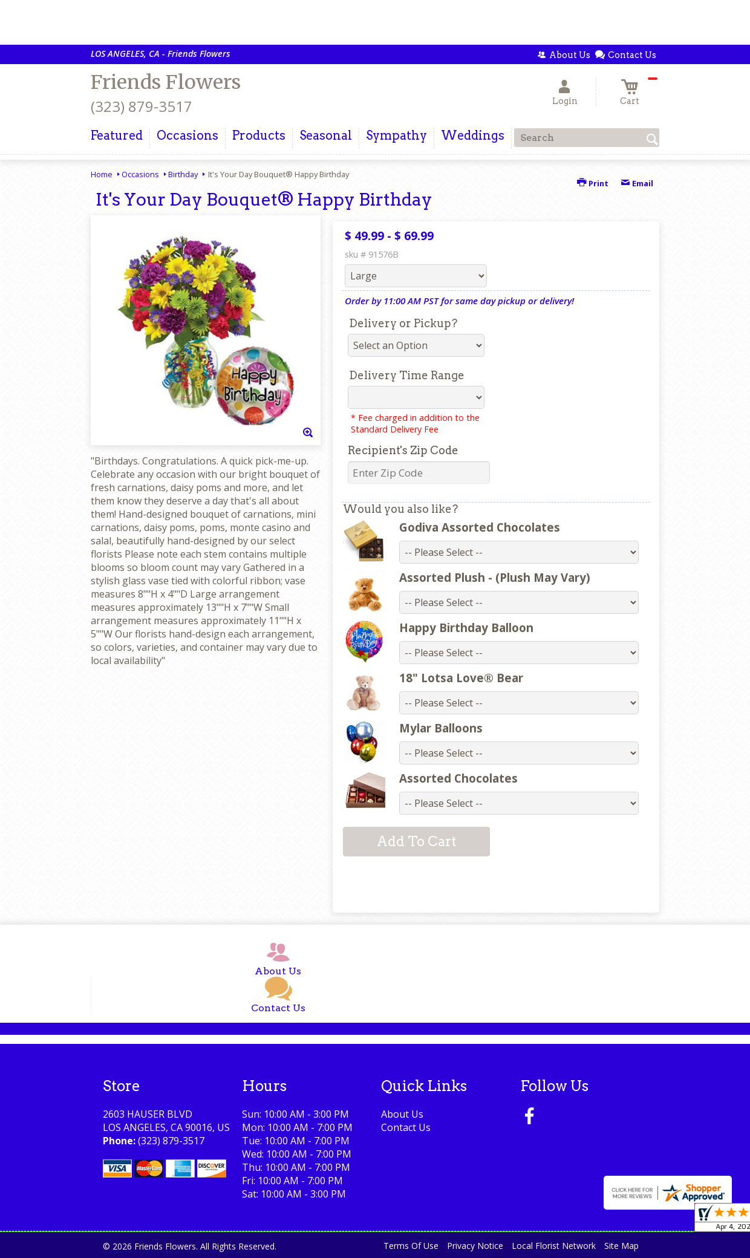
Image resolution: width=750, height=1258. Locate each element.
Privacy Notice (475, 1245)
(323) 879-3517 (141, 106)
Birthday (183, 174)
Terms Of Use (411, 1245)
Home (101, 174)
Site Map (621, 1245)
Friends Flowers (166, 82)
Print (592, 183)
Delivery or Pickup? (403, 323)
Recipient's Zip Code (403, 450)
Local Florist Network (554, 1245)
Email (637, 183)
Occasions (140, 174)
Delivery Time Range (407, 375)
